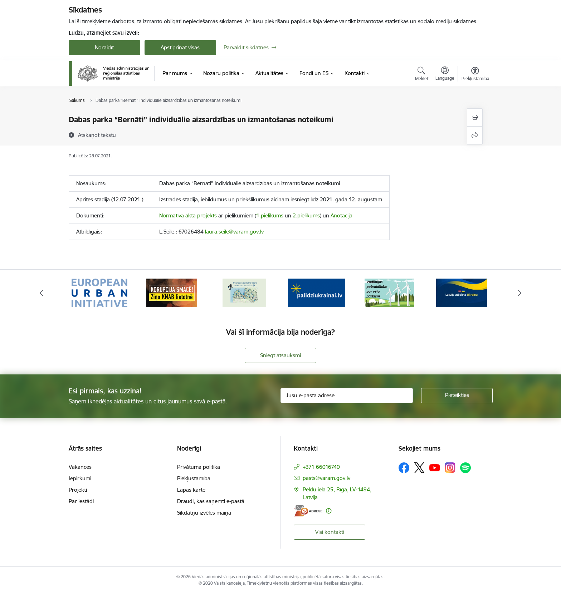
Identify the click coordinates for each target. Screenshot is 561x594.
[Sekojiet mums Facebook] (404, 467)
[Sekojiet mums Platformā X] (419, 467)
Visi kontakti (329, 532)
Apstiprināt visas (180, 47)
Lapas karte (191, 489)
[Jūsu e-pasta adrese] (346, 395)
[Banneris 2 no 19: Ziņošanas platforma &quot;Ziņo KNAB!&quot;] (171, 292)
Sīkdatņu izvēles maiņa (204, 512)
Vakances (80, 466)
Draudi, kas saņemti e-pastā (210, 501)
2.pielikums (306, 215)
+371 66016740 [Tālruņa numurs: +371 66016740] (321, 466)
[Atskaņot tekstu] (97, 135)
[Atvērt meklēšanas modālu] (421, 74)
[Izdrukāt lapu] (474, 117)
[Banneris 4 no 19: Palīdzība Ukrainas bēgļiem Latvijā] (316, 292)
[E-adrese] (308, 511)
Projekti (78, 489)
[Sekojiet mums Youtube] (434, 467)
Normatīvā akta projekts (188, 215)
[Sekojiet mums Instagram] (450, 467)
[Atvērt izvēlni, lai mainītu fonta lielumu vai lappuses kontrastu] (475, 74)
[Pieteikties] (457, 395)
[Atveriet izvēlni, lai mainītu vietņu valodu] (445, 74)
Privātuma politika (198, 466)
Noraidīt (104, 47)
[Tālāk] (520, 293)
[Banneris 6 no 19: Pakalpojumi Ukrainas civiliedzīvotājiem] (461, 292)
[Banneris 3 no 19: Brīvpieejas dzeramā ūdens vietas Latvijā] (244, 292)
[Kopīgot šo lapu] (474, 135)
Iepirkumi (80, 478)
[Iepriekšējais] (41, 293)
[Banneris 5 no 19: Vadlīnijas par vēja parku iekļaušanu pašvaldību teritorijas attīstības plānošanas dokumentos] (389, 292)
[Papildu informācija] (328, 511)
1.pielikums (269, 215)
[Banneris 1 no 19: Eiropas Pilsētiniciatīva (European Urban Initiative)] (99, 292)
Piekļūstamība (193, 478)
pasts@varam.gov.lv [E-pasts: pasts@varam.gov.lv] (326, 478)
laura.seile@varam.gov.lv (234, 231)
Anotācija (341, 215)
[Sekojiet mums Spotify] (465, 467)
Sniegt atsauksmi (280, 355)
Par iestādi (81, 501)
